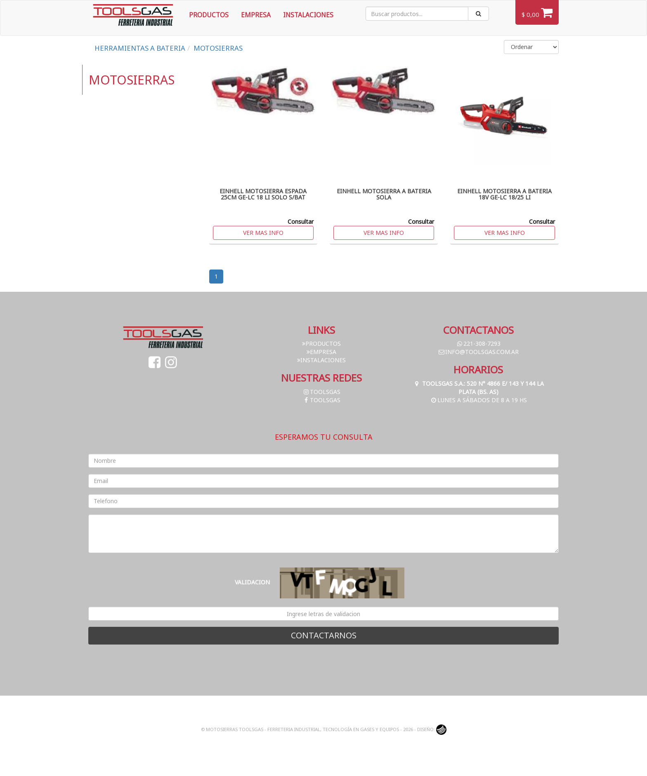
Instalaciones (308, 15)
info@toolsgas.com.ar (478, 352)
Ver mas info (263, 233)
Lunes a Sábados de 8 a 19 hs (478, 400)
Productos (209, 15)
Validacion (252, 582)
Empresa (256, 15)
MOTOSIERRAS (218, 48)
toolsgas (321, 392)
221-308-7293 (478, 343)
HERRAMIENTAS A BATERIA (139, 48)
